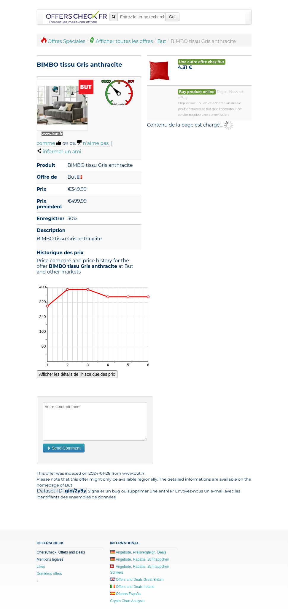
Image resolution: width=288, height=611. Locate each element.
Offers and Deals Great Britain (137, 580)
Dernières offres (49, 574)
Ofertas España (125, 594)
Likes (41, 566)
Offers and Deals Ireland (132, 587)
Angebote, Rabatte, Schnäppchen (139, 559)
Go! (172, 17)
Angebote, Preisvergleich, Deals (138, 552)
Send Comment (64, 448)
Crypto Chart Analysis (127, 601)
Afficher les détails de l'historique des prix (77, 374)
